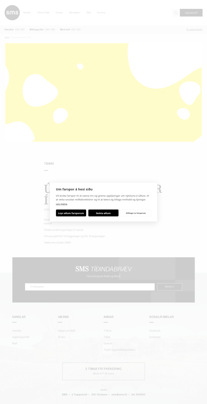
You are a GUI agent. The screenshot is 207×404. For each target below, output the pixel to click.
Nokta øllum (103, 213)
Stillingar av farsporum (136, 213)
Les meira (61, 203)
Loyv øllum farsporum (71, 213)
